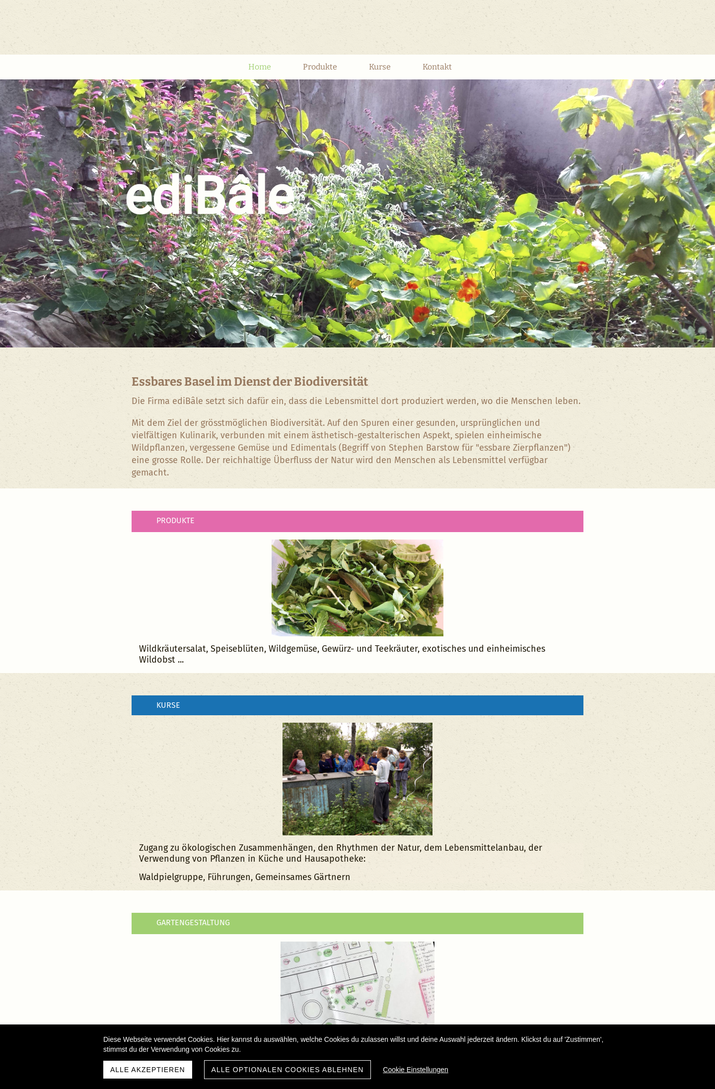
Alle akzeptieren (147, 1070)
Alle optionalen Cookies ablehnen (288, 1070)
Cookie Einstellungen (415, 1070)
